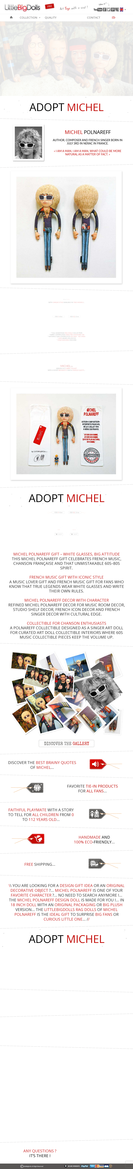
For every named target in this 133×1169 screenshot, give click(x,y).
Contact (93, 17)
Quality (50, 17)
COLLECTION (28, 17)
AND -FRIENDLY (78, 839)
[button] (58, 534)
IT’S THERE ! (39, 1153)
